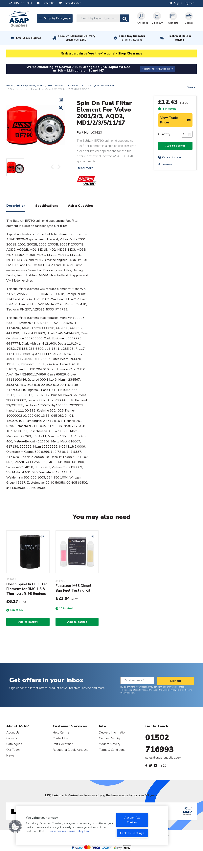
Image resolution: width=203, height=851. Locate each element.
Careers (11, 738)
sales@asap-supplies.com (163, 757)
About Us (12, 732)
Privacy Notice (176, 686)
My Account (141, 18)
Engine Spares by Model (30, 85)
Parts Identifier (63, 744)
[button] (15, 826)
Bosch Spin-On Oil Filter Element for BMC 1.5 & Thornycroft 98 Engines (26, 589)
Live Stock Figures (28, 38)
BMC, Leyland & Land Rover (63, 85)
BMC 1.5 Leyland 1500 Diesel (98, 85)
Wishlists (173, 18)
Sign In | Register (181, 3)
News (10, 755)
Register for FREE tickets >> (158, 69)
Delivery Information (112, 732)
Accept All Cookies (132, 820)
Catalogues (14, 744)
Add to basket (175, 146)
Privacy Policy (176, 690)
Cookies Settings (132, 833)
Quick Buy (157, 18)
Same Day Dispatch (132, 38)
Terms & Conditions (112, 750)
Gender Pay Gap (110, 738)
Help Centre (61, 732)
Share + (191, 87)
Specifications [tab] (46, 205)
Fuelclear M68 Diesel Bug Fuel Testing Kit (73, 588)
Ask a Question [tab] (80, 205)
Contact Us (60, 738)
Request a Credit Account (70, 750)
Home (9, 85)
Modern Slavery (109, 744)
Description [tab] (15, 205)
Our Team (13, 750)
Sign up (175, 681)
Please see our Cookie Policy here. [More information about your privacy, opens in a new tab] (69, 831)
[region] (92, 825)
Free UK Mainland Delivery (76, 38)
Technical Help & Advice (179, 38)
